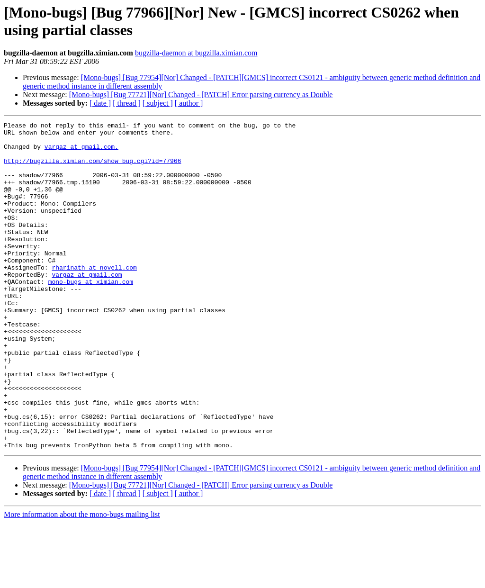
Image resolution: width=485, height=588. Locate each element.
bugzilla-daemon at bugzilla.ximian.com (196, 53)
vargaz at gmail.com (87, 305)
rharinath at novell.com (94, 297)
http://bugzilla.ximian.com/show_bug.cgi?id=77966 (92, 169)
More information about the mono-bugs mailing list (82, 580)
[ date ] (100, 103)
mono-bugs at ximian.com (90, 314)
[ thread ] (127, 103)
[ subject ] (158, 103)
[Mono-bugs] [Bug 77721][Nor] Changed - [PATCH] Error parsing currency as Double (201, 94)
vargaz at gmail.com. (81, 152)
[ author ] (189, 103)
